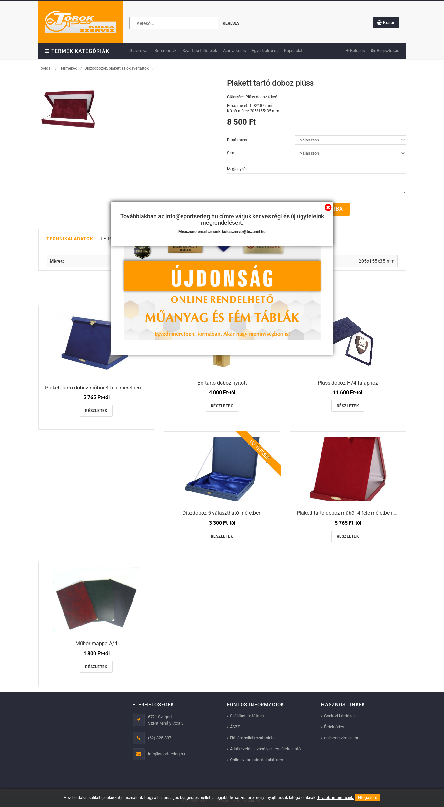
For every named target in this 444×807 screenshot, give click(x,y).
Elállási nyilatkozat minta (252, 737)
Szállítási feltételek (200, 50)
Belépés (355, 50)
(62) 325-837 (159, 737)
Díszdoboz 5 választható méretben (222, 513)
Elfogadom (367, 797)
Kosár (386, 22)
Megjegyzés (237, 169)
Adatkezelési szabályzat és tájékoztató (265, 748)
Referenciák (165, 50)
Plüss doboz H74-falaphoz (348, 382)
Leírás (109, 238)
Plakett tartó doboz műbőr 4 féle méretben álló (349, 513)
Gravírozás (139, 50)
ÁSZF (235, 726)
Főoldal (45, 68)
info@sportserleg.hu (166, 753)
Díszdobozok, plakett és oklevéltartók (116, 68)
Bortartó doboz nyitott (222, 382)
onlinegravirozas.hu (341, 737)
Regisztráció (385, 50)
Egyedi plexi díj (265, 50)
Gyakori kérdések (340, 715)
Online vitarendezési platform (256, 759)
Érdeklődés (334, 726)
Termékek (68, 68)
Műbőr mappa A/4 (96, 643)
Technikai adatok (69, 238)
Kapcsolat (293, 50)
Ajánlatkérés (234, 50)
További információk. (335, 797)
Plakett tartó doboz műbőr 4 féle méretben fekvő (100, 387)
